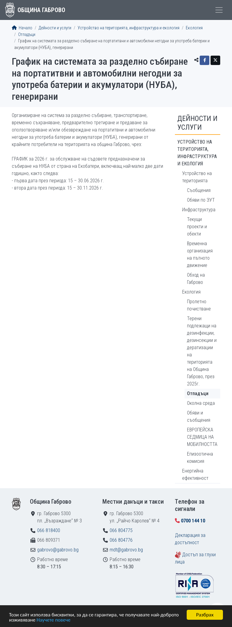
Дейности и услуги (55, 28)
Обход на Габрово (196, 278)
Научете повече (53, 620)
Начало (22, 28)
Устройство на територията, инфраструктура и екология (128, 28)
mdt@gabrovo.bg (126, 550)
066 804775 (121, 530)
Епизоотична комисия (200, 457)
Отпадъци (26, 34)
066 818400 (48, 530)
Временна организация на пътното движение (200, 254)
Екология (194, 28)
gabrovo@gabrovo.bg (58, 550)
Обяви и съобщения (198, 416)
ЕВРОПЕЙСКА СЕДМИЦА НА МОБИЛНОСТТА (202, 437)
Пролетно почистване (199, 305)
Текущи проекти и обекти (197, 226)
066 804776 (121, 540)
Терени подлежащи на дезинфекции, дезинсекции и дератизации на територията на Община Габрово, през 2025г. (202, 351)
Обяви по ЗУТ (201, 200)
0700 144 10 (193, 521)
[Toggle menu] (219, 10)
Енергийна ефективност (195, 474)
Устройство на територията (197, 177)
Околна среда (201, 403)
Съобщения (199, 190)
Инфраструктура (198, 210)
